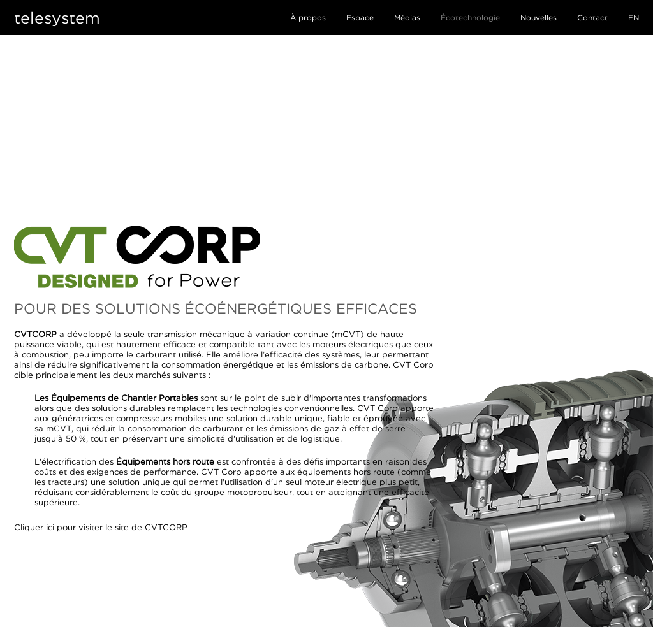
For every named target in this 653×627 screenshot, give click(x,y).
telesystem (57, 17)
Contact (592, 17)
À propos (308, 17)
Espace (360, 17)
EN (633, 17)
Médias (407, 17)
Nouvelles (538, 17)
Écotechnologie (470, 17)
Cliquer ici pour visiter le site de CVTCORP (100, 526)
